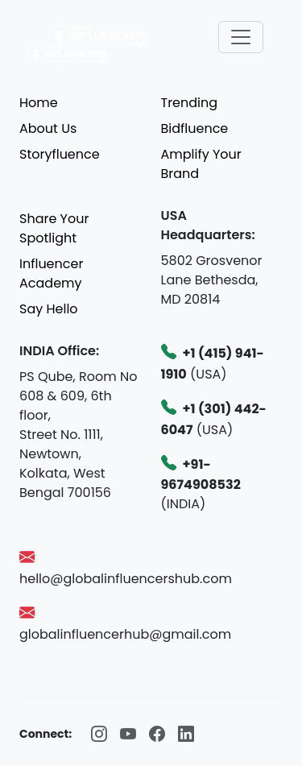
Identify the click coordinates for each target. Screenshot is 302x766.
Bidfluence (195, 128)
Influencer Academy (51, 273)
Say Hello (48, 309)
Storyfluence (59, 154)
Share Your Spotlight (54, 228)
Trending (189, 102)
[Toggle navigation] (240, 37)
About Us (48, 128)
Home (38, 102)
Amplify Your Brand (201, 164)
